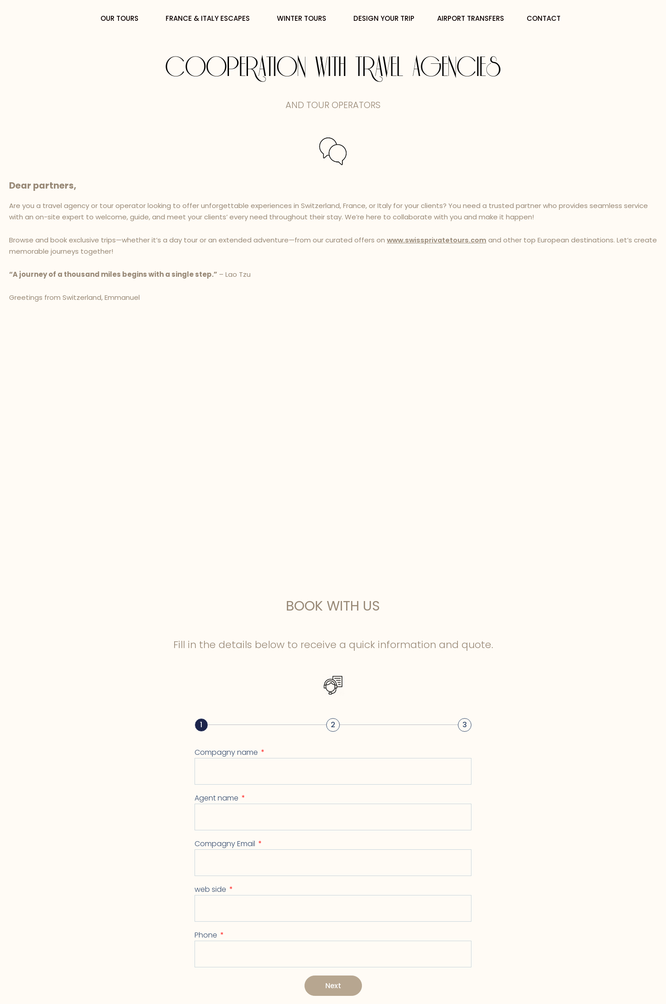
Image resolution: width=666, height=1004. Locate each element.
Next (333, 985)
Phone (207, 934)
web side (211, 889)
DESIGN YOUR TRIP (383, 18)
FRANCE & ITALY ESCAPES (210, 18)
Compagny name (227, 752)
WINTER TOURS (304, 18)
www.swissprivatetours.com (438, 240)
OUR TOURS (121, 18)
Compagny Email (226, 843)
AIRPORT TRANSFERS (470, 18)
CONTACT (546, 18)
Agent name (217, 797)
